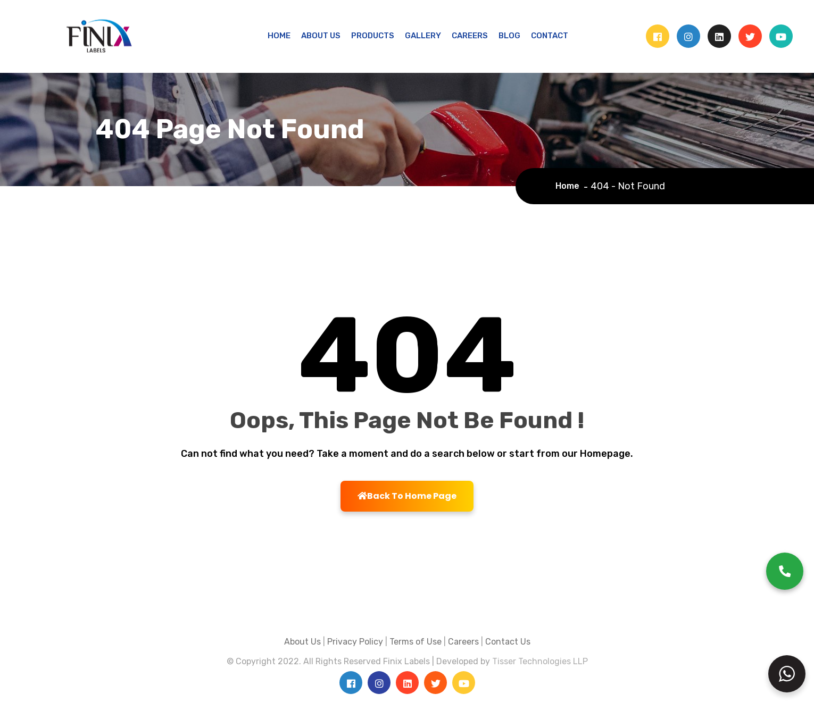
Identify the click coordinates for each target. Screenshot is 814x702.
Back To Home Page (407, 496)
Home (569, 186)
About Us (302, 642)
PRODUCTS (372, 35)
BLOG (509, 35)
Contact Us (507, 642)
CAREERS (470, 35)
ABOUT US (320, 35)
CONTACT (549, 35)
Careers (463, 642)
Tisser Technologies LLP (540, 661)
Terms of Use (415, 642)
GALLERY (423, 35)
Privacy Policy (355, 642)
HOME (279, 35)
